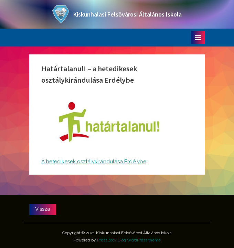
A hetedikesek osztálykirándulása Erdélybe (93, 161)
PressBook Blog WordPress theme (129, 240)
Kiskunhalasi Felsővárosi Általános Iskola (127, 14)
